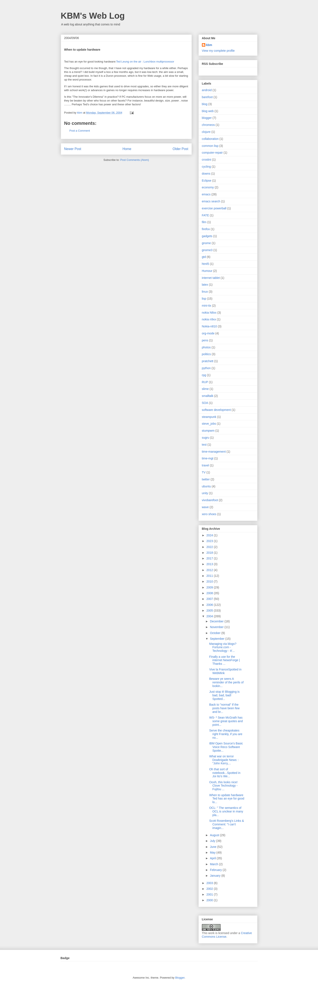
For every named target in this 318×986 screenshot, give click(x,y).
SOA (205, 403)
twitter (206, 479)
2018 (210, 552)
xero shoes (209, 514)
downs (206, 173)
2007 (210, 599)
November (217, 627)
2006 (210, 604)
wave (205, 507)
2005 (210, 610)
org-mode (208, 333)
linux (205, 291)
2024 (210, 535)
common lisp (210, 145)
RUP (205, 382)
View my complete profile (218, 50)
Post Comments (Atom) (134, 159)
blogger (207, 118)
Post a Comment (79, 130)
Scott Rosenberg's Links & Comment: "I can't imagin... (226, 824)
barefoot (207, 97)
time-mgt (207, 458)
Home (126, 149)
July (213, 841)
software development (216, 410)
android (207, 90)
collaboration (210, 138)
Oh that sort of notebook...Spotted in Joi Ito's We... (224, 773)
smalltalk (207, 396)
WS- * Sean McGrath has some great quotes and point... (226, 721)
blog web (208, 111)
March (214, 864)
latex (205, 284)
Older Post (180, 149)
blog (204, 104)
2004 (210, 616)
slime (205, 389)
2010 (210, 581)
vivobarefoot (210, 500)
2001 (210, 894)
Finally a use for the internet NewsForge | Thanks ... (224, 660)
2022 (210, 547)
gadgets (207, 236)
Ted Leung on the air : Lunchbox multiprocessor (145, 61)
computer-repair (212, 152)
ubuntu (206, 486)
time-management (214, 451)
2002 (210, 888)
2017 (210, 558)
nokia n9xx (209, 319)
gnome (206, 243)
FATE (205, 215)
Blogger (180, 977)
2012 (210, 570)
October (215, 633)
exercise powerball (214, 208)
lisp (204, 298)
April (213, 858)
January (215, 875)
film (204, 222)
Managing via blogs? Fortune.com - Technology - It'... (222, 647)
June (213, 846)
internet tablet (211, 278)
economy (208, 187)
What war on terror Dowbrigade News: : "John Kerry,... (224, 760)
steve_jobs (209, 423)
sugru (205, 437)
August (215, 835)
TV (204, 472)
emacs (206, 194)
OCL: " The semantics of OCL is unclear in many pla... (226, 811)
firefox (206, 229)
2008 (210, 593)
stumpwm (208, 430)
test (204, 444)
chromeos (208, 125)
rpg (204, 375)
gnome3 (207, 250)
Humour (207, 271)
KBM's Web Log (93, 15)
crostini (206, 159)
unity (205, 493)
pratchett (207, 361)
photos (206, 347)
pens (205, 340)
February (216, 870)
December (217, 621)
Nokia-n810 (209, 326)
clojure (206, 132)
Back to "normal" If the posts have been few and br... (224, 708)
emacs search (211, 201)
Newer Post (72, 149)
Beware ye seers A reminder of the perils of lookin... (226, 682)
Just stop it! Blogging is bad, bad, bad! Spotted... (224, 695)
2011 (210, 575)
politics (206, 354)
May (213, 852)
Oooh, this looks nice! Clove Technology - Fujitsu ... (223, 785)
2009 (210, 587)
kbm (209, 45)
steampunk (209, 417)
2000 (210, 900)
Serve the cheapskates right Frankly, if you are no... (225, 734)
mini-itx (206, 305)
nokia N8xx (209, 312)
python (206, 368)
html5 (205, 264)
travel (205, 465)
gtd (204, 257)
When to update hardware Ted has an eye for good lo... (226, 798)
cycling (206, 166)
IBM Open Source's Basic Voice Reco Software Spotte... (226, 747)
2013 (210, 564)
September (217, 638)
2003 (210, 883)
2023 (210, 541)
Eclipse (206, 180)
